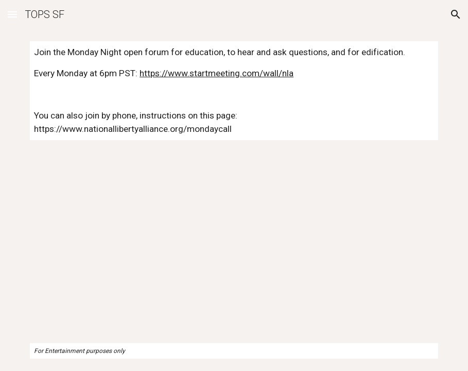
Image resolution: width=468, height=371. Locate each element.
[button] (12, 14)
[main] (234, 90)
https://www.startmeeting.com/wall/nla (216, 73)
